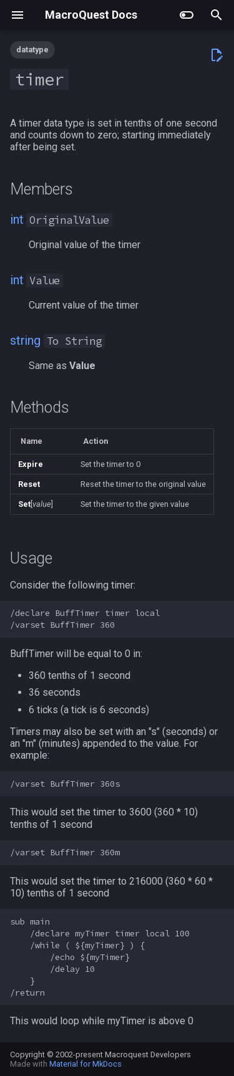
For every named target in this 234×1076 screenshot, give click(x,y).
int (16, 219)
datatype (32, 49)
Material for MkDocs (85, 1064)
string (25, 340)
